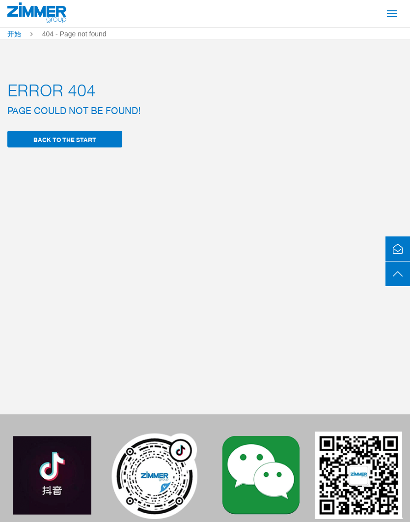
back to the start (64, 139)
